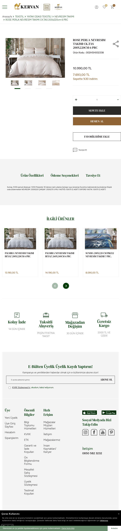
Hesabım (10, 432)
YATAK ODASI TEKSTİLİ (39, 16)
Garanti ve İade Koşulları (30, 448)
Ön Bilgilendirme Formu (31, 460)
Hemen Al (97, 121)
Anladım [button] (114, 528)
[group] (35, 58)
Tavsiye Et (80, 150)
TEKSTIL (19, 16)
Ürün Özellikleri (32, 175)
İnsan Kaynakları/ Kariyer (49, 448)
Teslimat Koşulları (29, 492)
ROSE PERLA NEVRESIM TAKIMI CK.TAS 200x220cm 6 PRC (37, 19)
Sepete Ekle (97, 110)
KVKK (27, 434)
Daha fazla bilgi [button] (67, 528)
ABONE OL (106, 380)
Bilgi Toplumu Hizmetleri (30, 425)
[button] (17, 88)
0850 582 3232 (92, 453)
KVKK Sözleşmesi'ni (21, 387)
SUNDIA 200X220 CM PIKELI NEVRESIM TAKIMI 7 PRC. (100, 255)
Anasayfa (7, 16)
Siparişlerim (11, 438)
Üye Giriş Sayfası (10, 425)
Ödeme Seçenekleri (65, 175)
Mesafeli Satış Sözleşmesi (30, 472)
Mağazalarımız (50, 439)
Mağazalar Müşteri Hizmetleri (49, 425)
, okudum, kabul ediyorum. (31, 387)
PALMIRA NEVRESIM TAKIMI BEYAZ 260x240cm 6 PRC (59, 255)
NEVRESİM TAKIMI (64, 16)
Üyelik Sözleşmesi (30, 483)
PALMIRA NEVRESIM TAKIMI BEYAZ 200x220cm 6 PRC (19, 255)
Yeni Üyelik (11, 417)
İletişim (47, 434)
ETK (26, 439)
